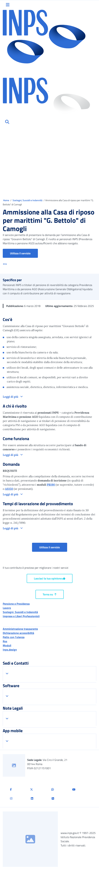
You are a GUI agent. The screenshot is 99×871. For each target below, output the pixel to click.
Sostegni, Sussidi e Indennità (28, 200)
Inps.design (10, 649)
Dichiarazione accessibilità (18, 633)
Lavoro (7, 608)
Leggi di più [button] (11, 396)
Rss (5, 641)
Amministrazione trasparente (20, 629)
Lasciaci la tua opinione (49, 578)
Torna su (49, 594)
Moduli (7, 645)
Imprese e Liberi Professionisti (21, 616)
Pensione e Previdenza (16, 604)
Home (6, 200)
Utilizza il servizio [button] (24, 253)
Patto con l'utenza (13, 637)
